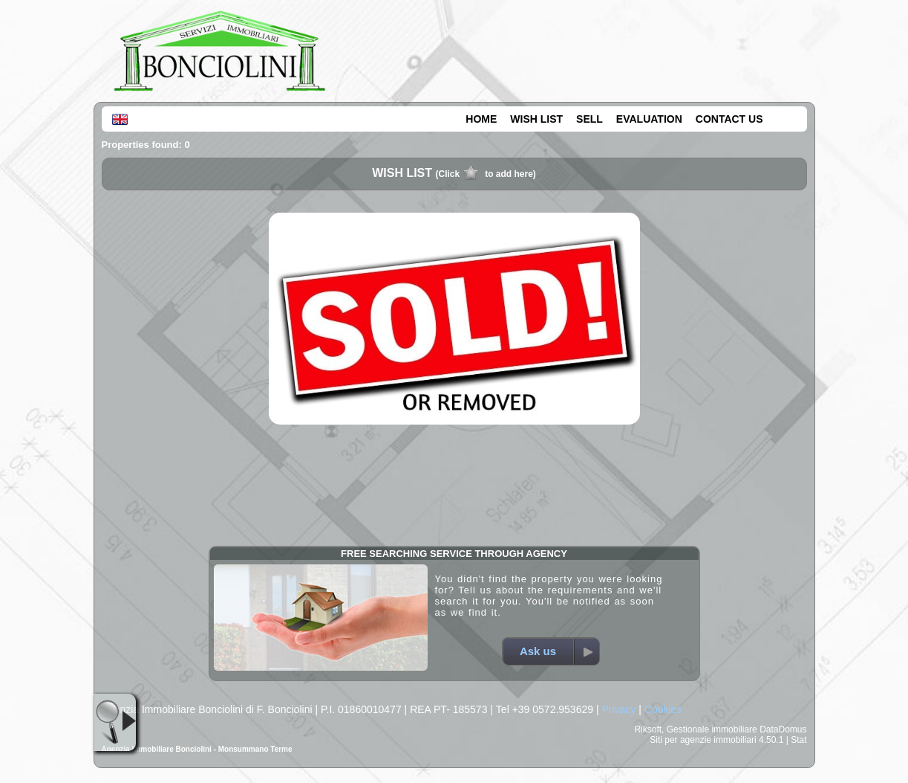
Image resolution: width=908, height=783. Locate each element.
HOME (481, 119)
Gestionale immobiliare (712, 729)
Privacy (618, 709)
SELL (589, 119)
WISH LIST (536, 119)
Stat (798, 740)
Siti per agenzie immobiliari (703, 740)
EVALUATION (649, 119)
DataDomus (783, 729)
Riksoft (648, 729)
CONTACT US (729, 119)
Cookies (663, 709)
